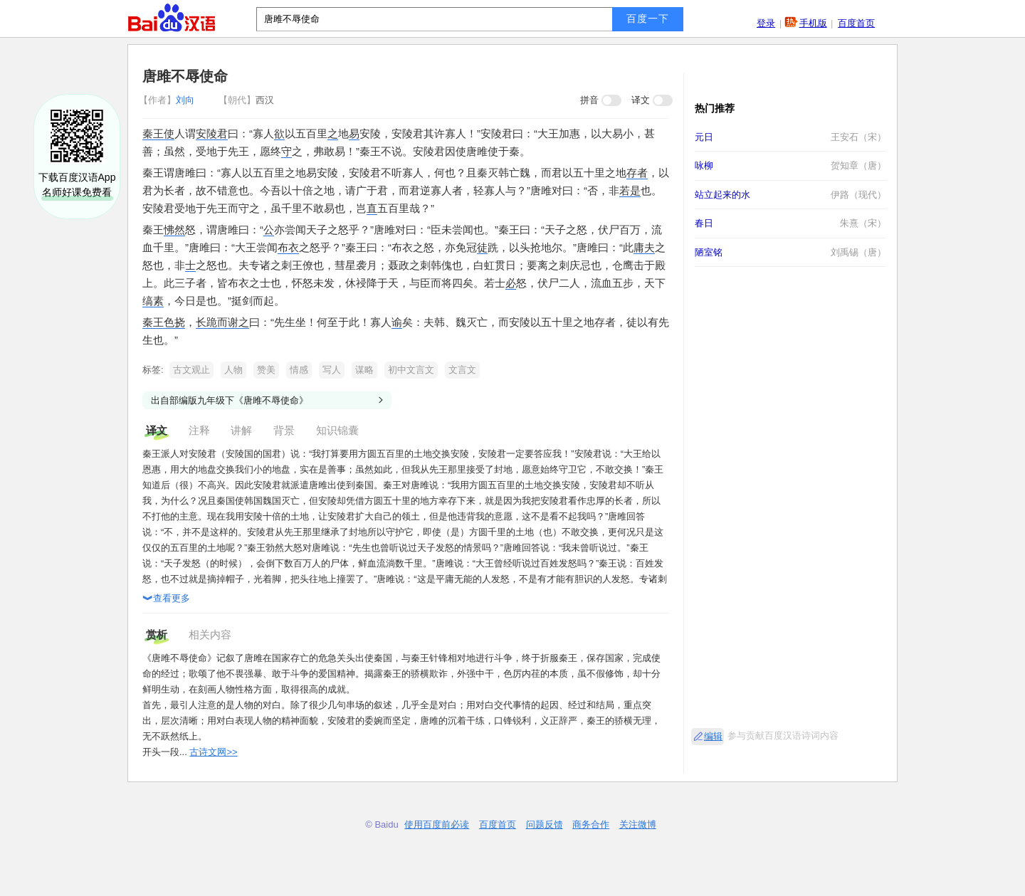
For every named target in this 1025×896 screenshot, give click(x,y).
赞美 (266, 369)
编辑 (713, 736)
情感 (299, 369)
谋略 (364, 369)
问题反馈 (544, 824)
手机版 (813, 23)
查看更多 (166, 599)
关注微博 (637, 824)
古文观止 (191, 369)
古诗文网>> (213, 752)
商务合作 (590, 824)
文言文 (462, 369)
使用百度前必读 (436, 824)
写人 (331, 369)
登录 (766, 23)
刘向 (168, 100)
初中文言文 (411, 369)
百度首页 (856, 23)
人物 (233, 369)
